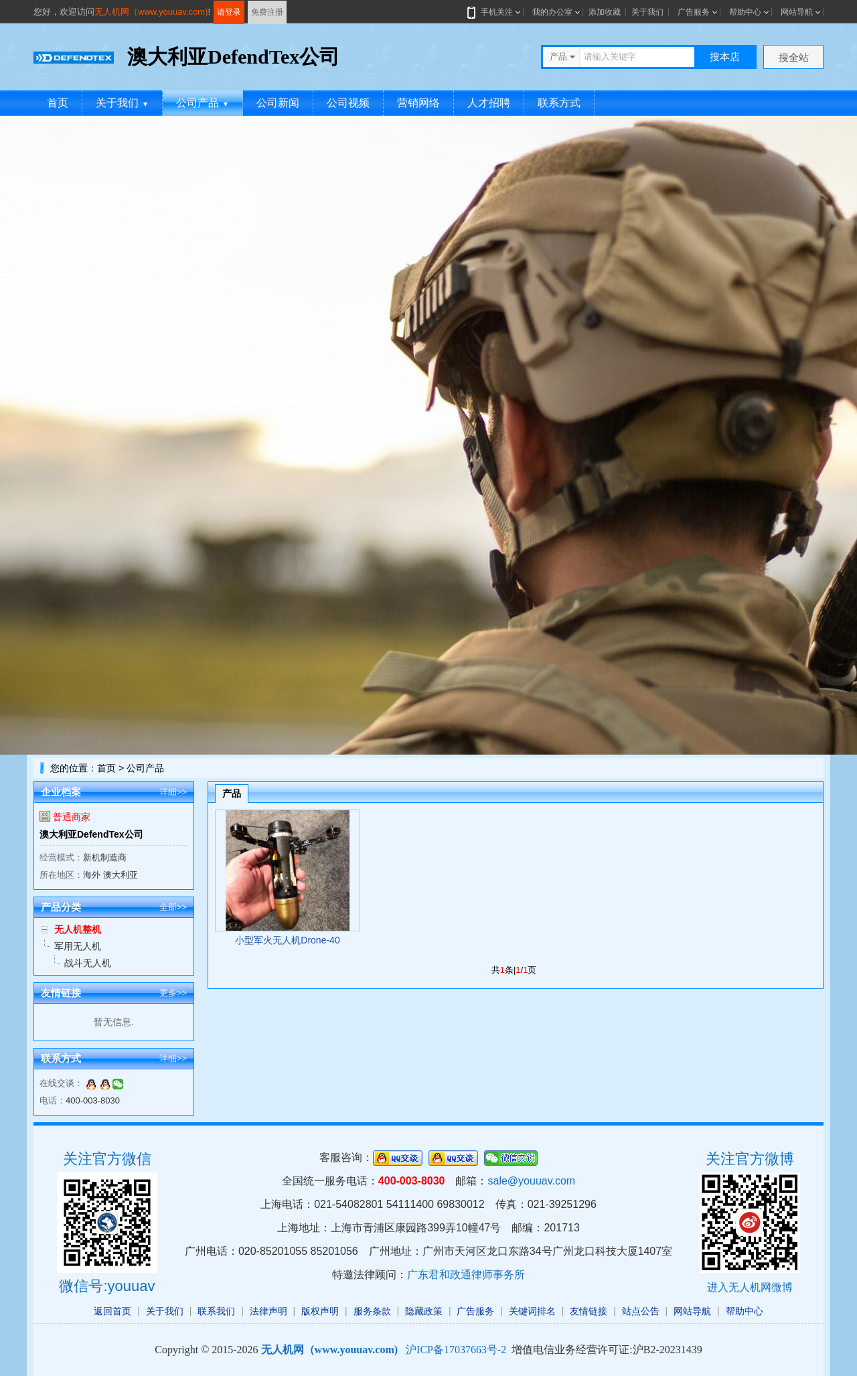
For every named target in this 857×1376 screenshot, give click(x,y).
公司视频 (348, 102)
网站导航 (797, 12)
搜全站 (794, 57)
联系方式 (559, 102)
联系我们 (216, 1311)
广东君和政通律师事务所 (466, 1274)
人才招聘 (488, 102)
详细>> (173, 792)
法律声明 (268, 1311)
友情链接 (588, 1311)
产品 (231, 793)
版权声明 (320, 1311)
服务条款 (372, 1311)
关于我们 (647, 12)
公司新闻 (277, 102)
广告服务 (694, 12)
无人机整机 (77, 929)
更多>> (173, 993)
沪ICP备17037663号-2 (456, 1349)
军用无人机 (77, 946)
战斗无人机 (87, 963)
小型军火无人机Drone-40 (287, 940)
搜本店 (725, 56)
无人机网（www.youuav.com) (151, 12)
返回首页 (112, 1311)
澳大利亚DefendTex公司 (91, 834)
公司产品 (202, 102)
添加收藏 (605, 12)
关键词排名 (532, 1311)
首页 (57, 102)
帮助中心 (745, 12)
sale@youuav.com (531, 1181)
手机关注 (494, 12)
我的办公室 (552, 12)
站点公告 (640, 1311)
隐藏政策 (424, 1311)
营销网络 (418, 102)
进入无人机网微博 (750, 1287)
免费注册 (267, 12)
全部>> (173, 907)
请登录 (229, 12)
